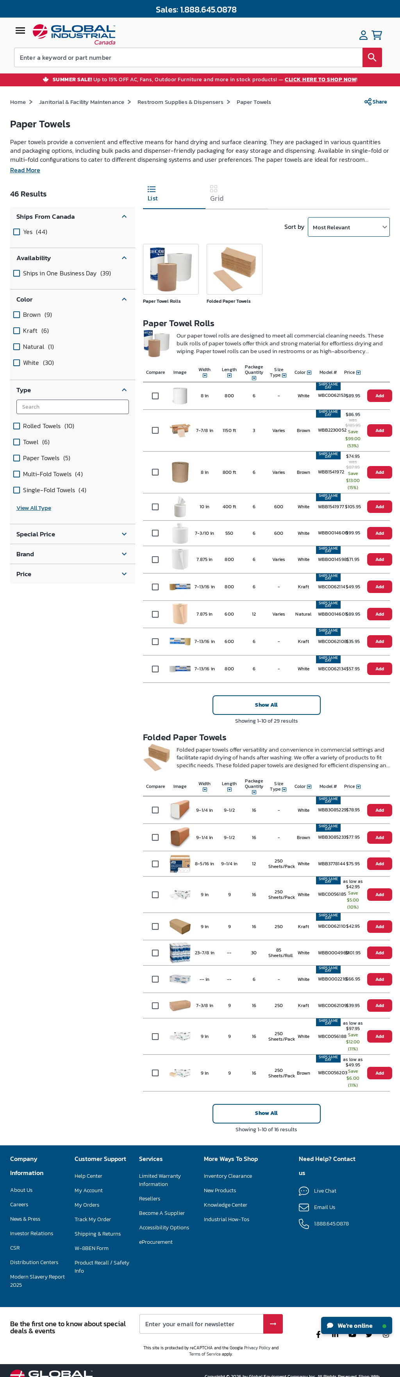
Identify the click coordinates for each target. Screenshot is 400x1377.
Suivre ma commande (101, 1238)
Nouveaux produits (227, 1195)
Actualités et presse (33, 1224)
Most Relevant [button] (331, 231)
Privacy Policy (257, 1361)
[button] (72, 221)
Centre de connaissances (233, 1210)
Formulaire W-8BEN (99, 1267)
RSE (15, 1261)
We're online (356, 1325)
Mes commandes (94, 1224)
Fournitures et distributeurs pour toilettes (202, 106)
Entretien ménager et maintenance (89, 106)
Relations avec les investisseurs (31, 1242)
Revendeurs (152, 1203)
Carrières (21, 1209)
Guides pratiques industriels (237, 1224)
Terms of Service (205, 1367)
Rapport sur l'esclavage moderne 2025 (37, 1294)
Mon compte (89, 1209)
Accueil (20, 106)
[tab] (174, 200)
